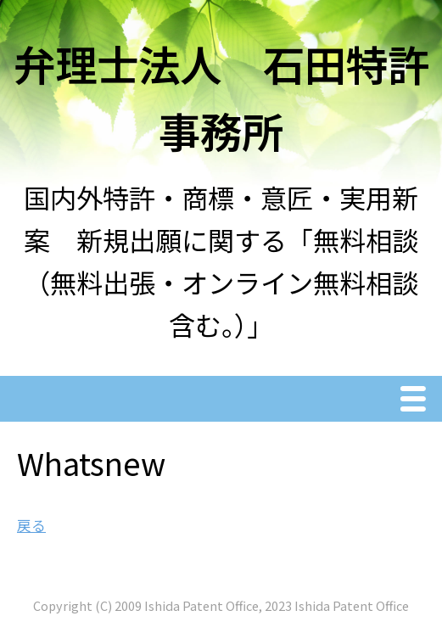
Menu (417, 401)
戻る (31, 525)
